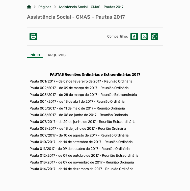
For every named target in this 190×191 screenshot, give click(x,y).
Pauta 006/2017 (43, 115)
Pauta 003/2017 (43, 95)
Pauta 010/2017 (42, 142)
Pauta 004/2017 (43, 101)
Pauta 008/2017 (43, 128)
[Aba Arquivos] (56, 55)
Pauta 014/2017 (42, 169)
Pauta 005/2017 (43, 108)
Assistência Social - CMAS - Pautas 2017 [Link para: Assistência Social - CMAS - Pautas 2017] (91, 7)
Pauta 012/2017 (42, 155)
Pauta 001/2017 (42, 81)
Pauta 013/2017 (42, 162)
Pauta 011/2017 (42, 149)
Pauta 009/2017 (43, 135)
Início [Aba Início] (35, 55)
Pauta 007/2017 (42, 122)
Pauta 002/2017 (43, 88)
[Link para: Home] (29, 7)
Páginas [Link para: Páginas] (44, 7)
